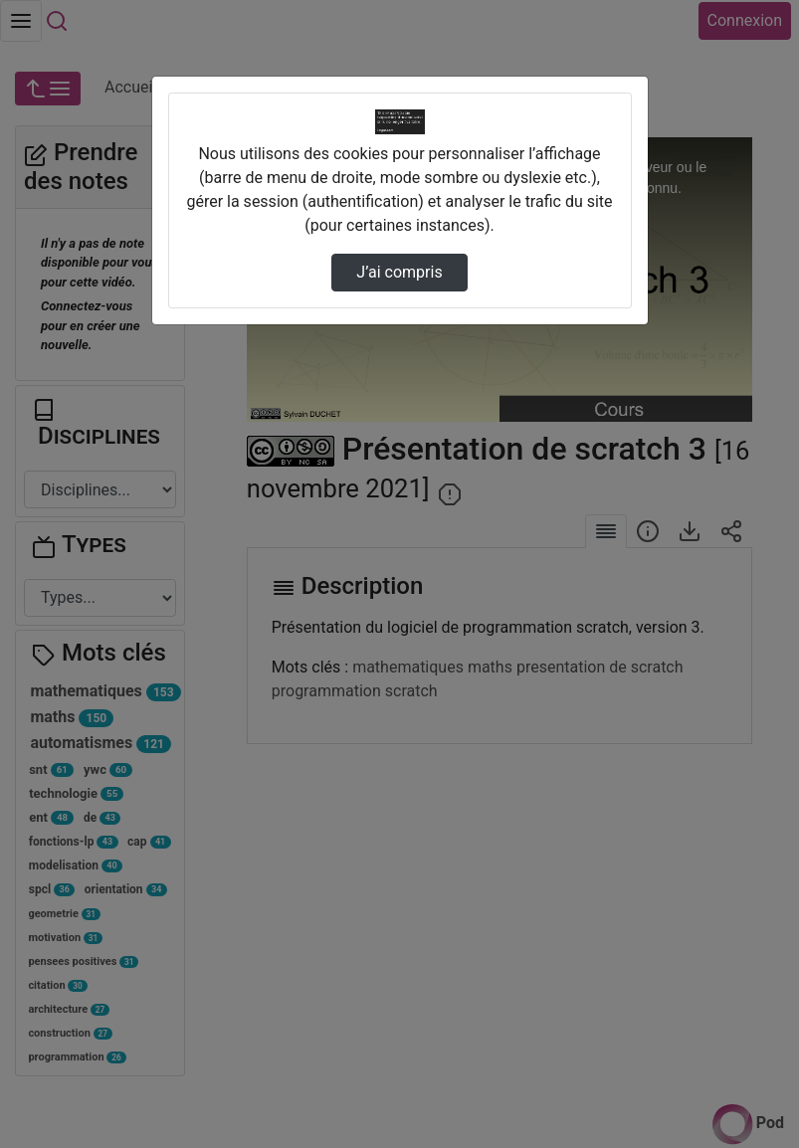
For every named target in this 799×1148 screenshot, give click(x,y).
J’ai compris (399, 272)
